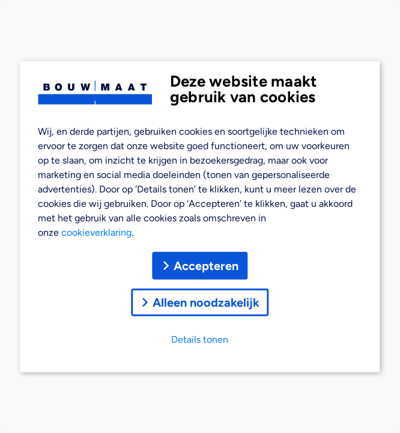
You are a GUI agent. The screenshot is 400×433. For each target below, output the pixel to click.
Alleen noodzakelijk (199, 302)
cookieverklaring (96, 232)
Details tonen (199, 339)
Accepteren (199, 265)
